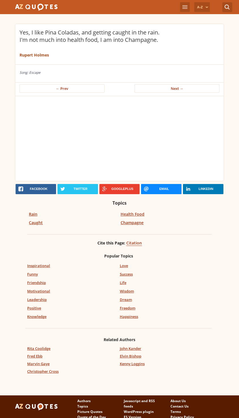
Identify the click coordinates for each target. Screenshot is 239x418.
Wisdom (127, 291)
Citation (134, 243)
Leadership (37, 299)
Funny (32, 274)
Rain (33, 214)
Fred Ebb (34, 356)
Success (126, 274)
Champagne (132, 222)
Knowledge (36, 316)
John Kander (130, 348)
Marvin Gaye (38, 363)
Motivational (38, 291)
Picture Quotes (90, 411)
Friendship (36, 282)
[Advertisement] (119, 138)
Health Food (132, 214)
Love (124, 265)
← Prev (62, 88)
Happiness (129, 316)
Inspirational (38, 265)
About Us (178, 400)
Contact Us (179, 406)
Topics (82, 406)
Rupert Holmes (34, 55)
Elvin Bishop (130, 356)
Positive (34, 308)
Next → (177, 88)
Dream (126, 299)
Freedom (127, 308)
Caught (36, 222)
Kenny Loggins (132, 363)
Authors (84, 400)
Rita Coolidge (38, 348)
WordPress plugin (139, 411)
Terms (175, 411)
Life (123, 282)
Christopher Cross (43, 371)
